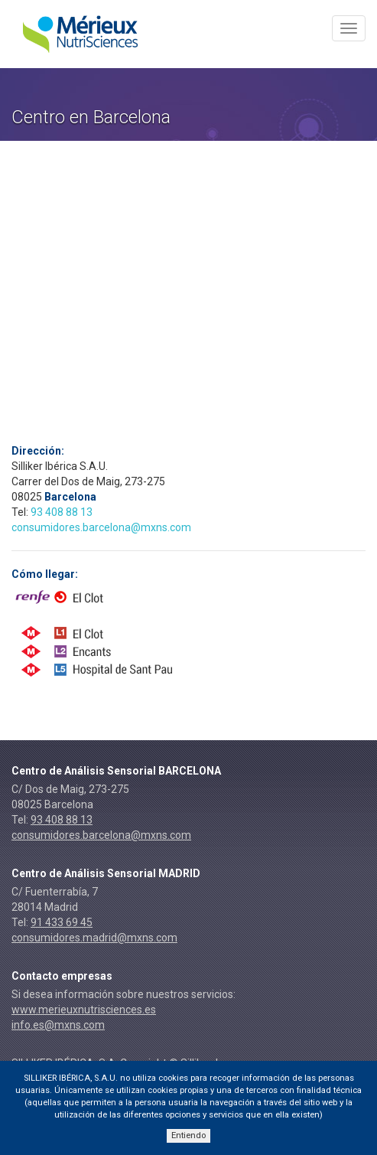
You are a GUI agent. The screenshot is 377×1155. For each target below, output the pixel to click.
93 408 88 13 (62, 512)
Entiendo (188, 1135)
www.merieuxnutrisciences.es (83, 1009)
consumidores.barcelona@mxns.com (101, 527)
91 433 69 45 (62, 922)
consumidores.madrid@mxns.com (94, 938)
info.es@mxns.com (58, 1025)
